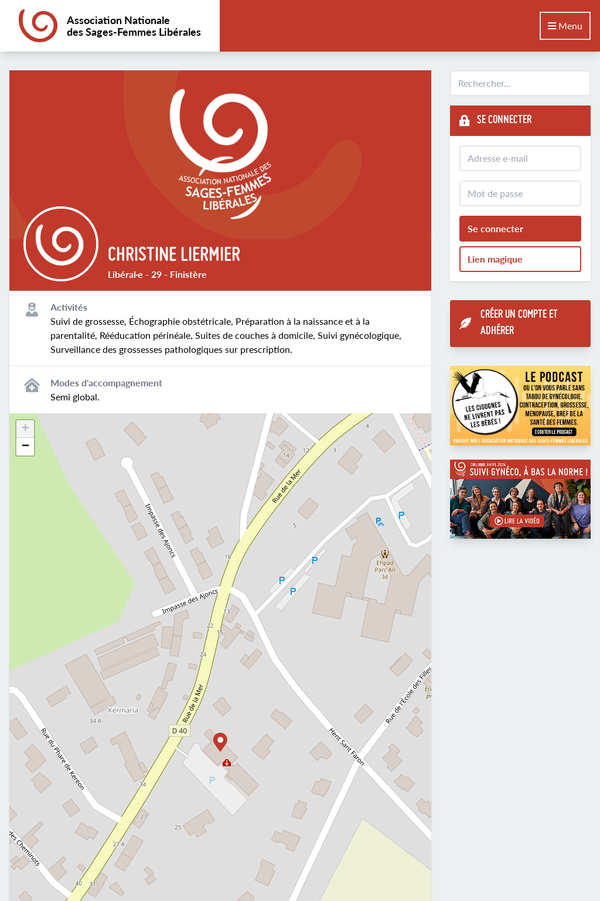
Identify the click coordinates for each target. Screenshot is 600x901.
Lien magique (495, 258)
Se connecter (495, 228)
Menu (565, 25)
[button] (220, 742)
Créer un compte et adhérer (508, 323)
